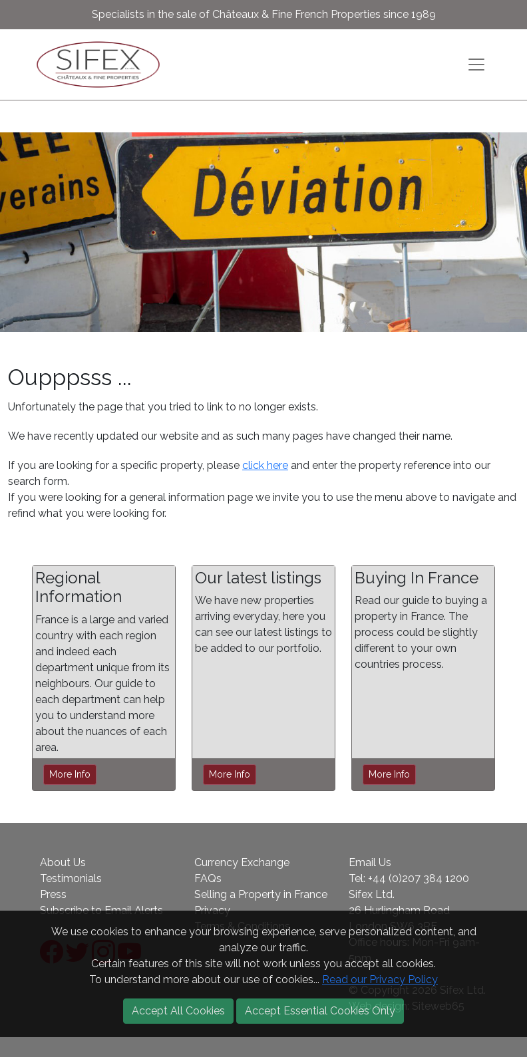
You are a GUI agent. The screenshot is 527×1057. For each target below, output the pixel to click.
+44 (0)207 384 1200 (418, 878)
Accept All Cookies (178, 1010)
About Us (63, 862)
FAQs (208, 878)
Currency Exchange (241, 862)
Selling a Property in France (260, 894)
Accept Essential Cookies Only (320, 1010)
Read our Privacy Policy (380, 979)
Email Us (370, 862)
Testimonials (71, 878)
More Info (69, 774)
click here (265, 465)
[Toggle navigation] (476, 64)
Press (53, 894)
